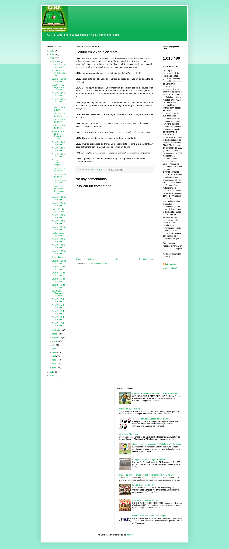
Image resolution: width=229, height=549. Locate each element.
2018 (52, 54)
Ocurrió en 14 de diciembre (59, 228)
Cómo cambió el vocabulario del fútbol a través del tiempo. (157, 444)
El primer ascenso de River (143, 485)
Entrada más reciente (85, 259)
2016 (52, 372)
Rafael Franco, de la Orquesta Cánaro (58, 135)
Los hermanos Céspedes (58, 234)
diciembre (56, 61)
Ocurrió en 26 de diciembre (59, 121)
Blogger (129, 535)
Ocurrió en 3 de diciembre (58, 312)
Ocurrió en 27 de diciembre (59, 115)
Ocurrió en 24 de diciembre (59, 143)
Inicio (117, 259)
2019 (52, 51)
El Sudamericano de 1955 (58, 107)
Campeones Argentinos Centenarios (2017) (58, 189)
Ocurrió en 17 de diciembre (59, 204)
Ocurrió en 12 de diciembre (59, 246)
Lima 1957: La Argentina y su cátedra (58, 87)
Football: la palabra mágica (56, 162)
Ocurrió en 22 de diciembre (59, 155)
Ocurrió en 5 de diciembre (58, 300)
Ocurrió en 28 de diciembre (59, 100)
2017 (52, 58)
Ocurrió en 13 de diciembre (59, 240)
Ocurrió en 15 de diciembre (59, 222)
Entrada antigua (146, 259)
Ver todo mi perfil (170, 268)
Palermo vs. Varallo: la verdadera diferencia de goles (154, 393)
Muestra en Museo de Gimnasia (57, 293)
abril (54, 356)
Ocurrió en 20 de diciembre (59, 175)
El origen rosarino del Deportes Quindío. (149, 459)
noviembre (57, 330)
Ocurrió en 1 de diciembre (58, 324)
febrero (55, 363)
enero (55, 367)
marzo (55, 360)
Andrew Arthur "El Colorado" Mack (58, 73)
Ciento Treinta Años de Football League (149, 516)
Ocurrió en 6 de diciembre (58, 286)
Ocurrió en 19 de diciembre (59, 181)
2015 (52, 376)
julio (54, 345)
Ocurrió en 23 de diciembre (59, 149)
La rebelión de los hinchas (58, 210)
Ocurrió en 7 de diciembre (58, 280)
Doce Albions (57, 257)
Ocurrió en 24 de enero (129, 434)
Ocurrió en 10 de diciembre (59, 262)
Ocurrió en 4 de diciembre (58, 306)
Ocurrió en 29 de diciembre (59, 94)
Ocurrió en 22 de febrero (129, 409)
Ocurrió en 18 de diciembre (59, 198)
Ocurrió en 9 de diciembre (58, 268)
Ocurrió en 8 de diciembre (58, 274)
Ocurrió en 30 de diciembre (59, 80)
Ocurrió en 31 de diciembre (59, 66)
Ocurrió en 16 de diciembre (59, 216)
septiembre (57, 337)
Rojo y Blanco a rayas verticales (146, 500)
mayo (54, 352)
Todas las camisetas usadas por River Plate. (151, 419)
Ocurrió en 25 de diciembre (59, 127)
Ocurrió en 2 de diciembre (58, 318)
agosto (55, 341)
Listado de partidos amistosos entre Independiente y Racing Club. (147, 475)
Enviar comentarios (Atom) (99, 264)
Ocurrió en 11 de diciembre (59, 252)
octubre (55, 334)
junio (54, 349)
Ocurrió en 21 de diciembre (59, 169)
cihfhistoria (171, 264)
